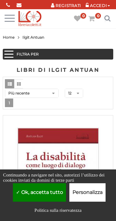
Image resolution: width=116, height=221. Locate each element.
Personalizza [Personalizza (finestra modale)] (87, 192)
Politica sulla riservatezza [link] (57, 210)
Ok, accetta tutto (39, 192)
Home (8, 37)
